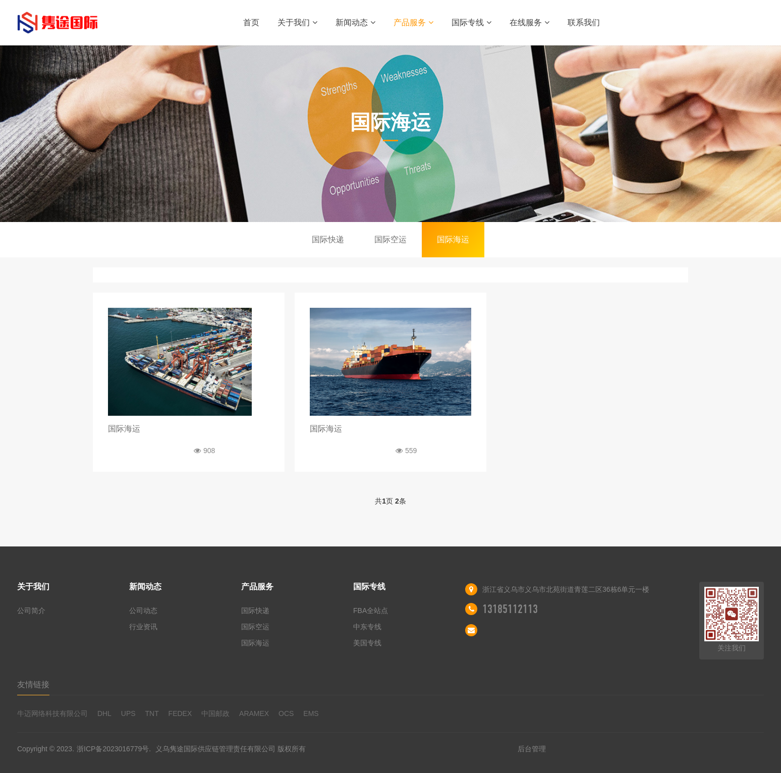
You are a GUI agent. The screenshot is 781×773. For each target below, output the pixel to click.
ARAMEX (254, 713)
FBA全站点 (370, 610)
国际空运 (390, 239)
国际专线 (471, 22)
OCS (286, 713)
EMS (310, 713)
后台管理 (532, 749)
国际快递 (328, 239)
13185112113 (510, 609)
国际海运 (453, 239)
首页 (251, 22)
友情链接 (33, 684)
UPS (128, 713)
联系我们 (584, 22)
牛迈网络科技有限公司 (52, 713)
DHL (104, 713)
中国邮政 (215, 713)
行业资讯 (143, 627)
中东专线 (367, 627)
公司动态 (143, 610)
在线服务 (529, 22)
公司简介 (31, 610)
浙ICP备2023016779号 (113, 749)
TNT (151, 713)
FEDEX (180, 713)
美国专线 (367, 643)
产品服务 (413, 22)
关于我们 (297, 22)
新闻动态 (355, 22)
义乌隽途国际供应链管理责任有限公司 (215, 749)
